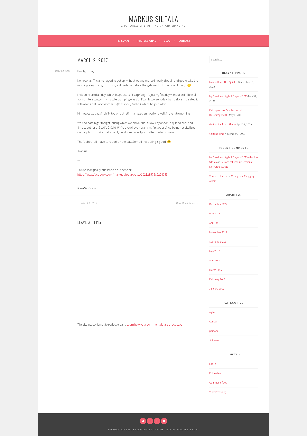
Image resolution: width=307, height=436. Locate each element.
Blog (167, 40)
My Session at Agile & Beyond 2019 (228, 96)
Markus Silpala (153, 19)
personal (214, 331)
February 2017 (217, 279)
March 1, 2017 (87, 203)
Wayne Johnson (218, 176)
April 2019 (214, 223)
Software (214, 340)
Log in (212, 364)
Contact (184, 40)
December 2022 (218, 204)
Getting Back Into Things (222, 124)
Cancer (92, 188)
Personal (123, 40)
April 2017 (214, 260)
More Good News (187, 203)
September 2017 (218, 241)
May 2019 (214, 213)
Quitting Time (216, 133)
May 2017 (214, 251)
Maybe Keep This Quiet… (223, 82)
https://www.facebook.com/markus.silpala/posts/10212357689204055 (122, 174)
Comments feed (218, 382)
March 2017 (215, 270)
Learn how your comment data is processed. (154, 324)
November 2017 (218, 232)
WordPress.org (217, 392)
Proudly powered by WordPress (130, 429)
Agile (212, 312)
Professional (146, 40)
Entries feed (215, 373)
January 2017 (216, 288)
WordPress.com (187, 429)
